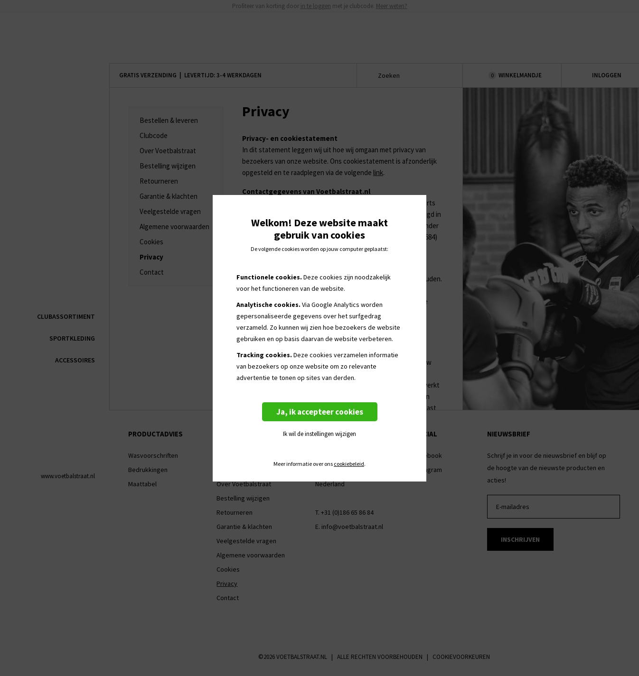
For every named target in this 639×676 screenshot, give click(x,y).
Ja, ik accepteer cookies (319, 412)
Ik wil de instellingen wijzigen (319, 434)
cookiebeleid (349, 464)
